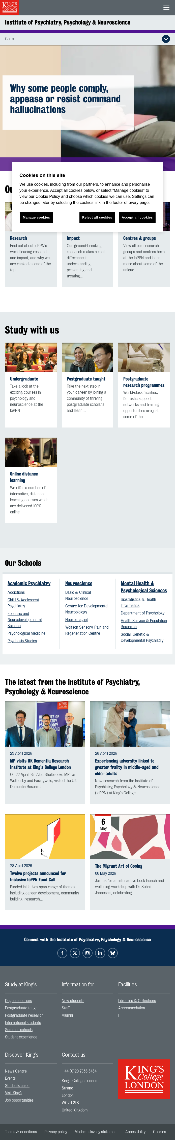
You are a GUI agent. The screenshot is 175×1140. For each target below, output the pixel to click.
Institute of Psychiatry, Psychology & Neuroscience (67, 22)
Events (10, 1078)
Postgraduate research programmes (143, 382)
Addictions (16, 592)
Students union (17, 1086)
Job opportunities (19, 1100)
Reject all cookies (97, 217)
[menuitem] (31, 1001)
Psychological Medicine (26, 633)
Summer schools (19, 1030)
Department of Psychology (142, 613)
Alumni (67, 1015)
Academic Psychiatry (29, 583)
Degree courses (18, 1001)
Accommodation (131, 1008)
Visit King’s (13, 1093)
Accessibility (135, 1132)
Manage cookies (36, 217)
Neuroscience (78, 583)
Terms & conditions (21, 1132)
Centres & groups (139, 238)
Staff (66, 1008)
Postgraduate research (24, 1015)
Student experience (21, 1037)
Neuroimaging (76, 620)
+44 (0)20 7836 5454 (79, 1071)
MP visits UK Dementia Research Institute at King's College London (40, 764)
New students (73, 1001)
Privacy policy (55, 1132)
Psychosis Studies (22, 641)
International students (23, 1023)
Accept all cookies (137, 217)
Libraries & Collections (137, 1001)
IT (119, 1015)
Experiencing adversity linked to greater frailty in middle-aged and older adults (127, 767)
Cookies (159, 1132)
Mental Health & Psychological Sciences (144, 587)
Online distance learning (24, 477)
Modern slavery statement (96, 1132)
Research (18, 238)
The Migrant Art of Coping (118, 866)
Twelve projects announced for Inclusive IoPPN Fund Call (38, 876)
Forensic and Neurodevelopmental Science (25, 620)
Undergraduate (24, 379)
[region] (87, 197)
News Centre (16, 1071)
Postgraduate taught (86, 379)
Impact (73, 238)
